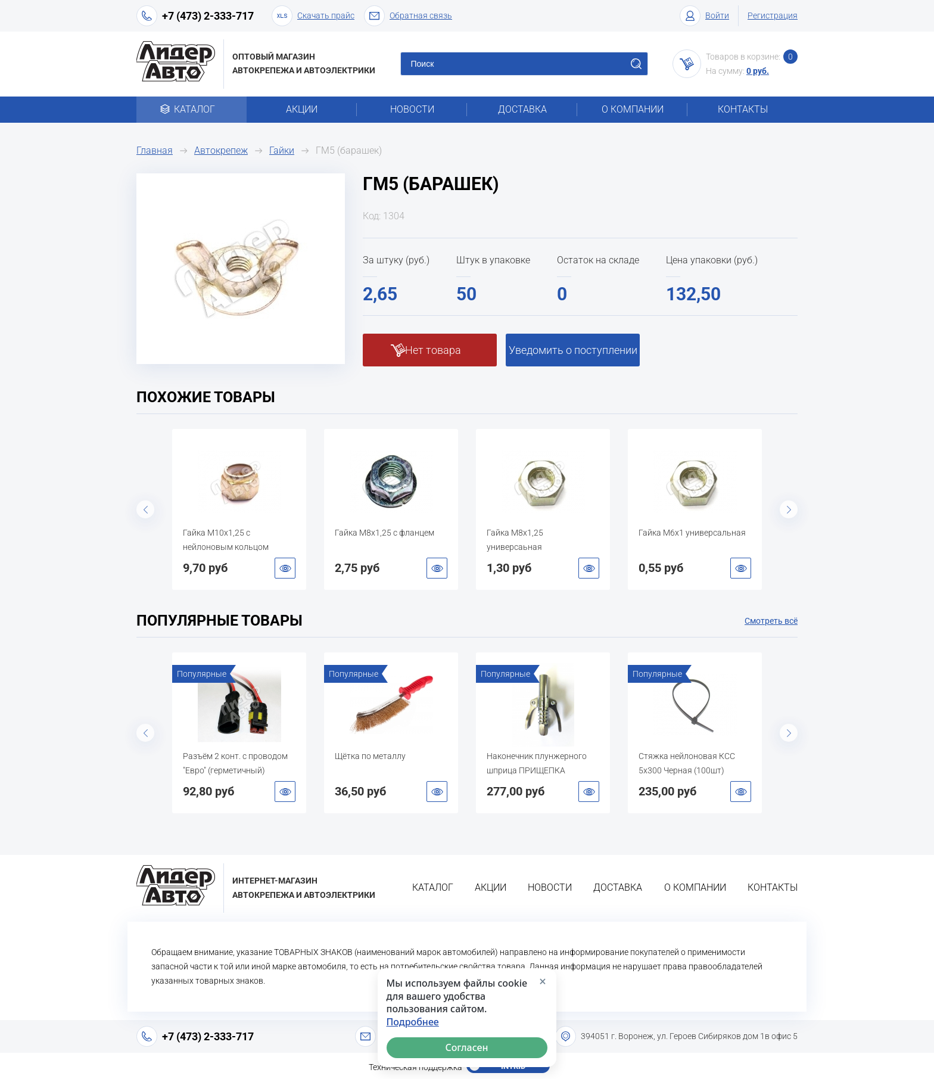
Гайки (281, 150)
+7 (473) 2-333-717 (208, 16)
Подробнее (413, 1022)
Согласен (467, 1047)
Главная (154, 150)
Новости (412, 109)
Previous (145, 509)
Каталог (191, 109)
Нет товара (433, 350)
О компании (633, 109)
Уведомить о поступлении (573, 350)
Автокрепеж (221, 150)
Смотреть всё (771, 621)
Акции (301, 109)
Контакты (743, 109)
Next (789, 509)
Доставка (522, 109)
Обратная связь (408, 15)
